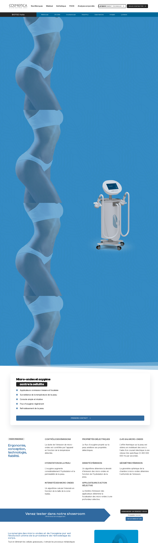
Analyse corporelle (86, 6)
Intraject (112, 14)
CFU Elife (57, 14)
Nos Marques (37, 6)
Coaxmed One (99, 14)
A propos (102, 6)
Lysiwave (124, 14)
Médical (49, 6)
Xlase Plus (85, 14)
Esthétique (61, 6)
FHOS (71, 6)
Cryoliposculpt (71, 14)
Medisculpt (44, 14)
